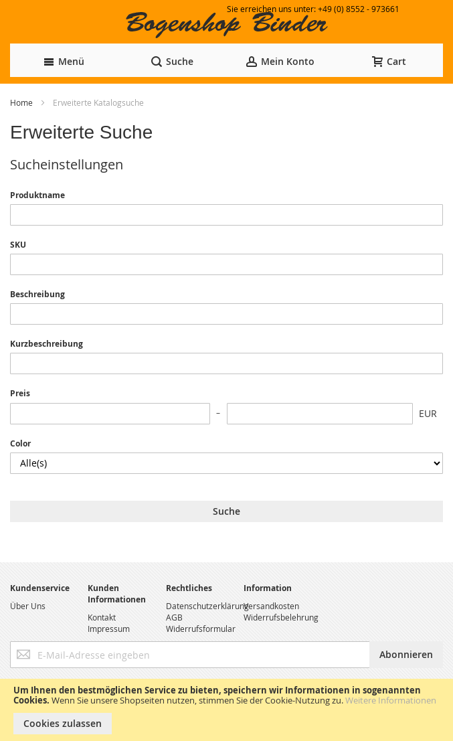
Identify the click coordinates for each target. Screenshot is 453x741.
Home (22, 102)
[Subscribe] (406, 654)
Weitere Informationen (390, 700)
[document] (226, 709)
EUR (428, 413)
